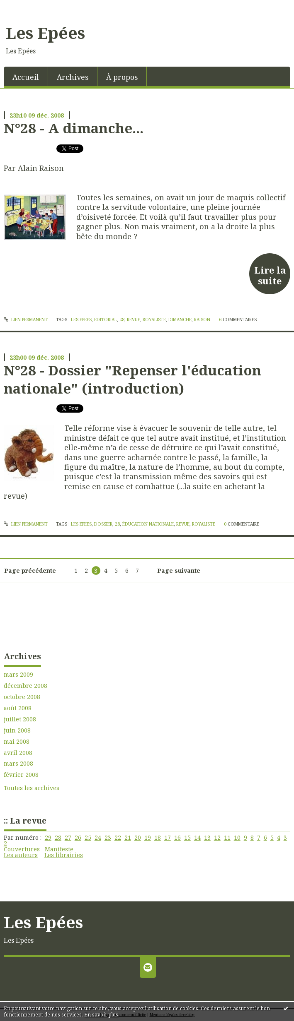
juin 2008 (17, 730)
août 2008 (18, 708)
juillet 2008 (20, 719)
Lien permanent (26, 319)
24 (98, 837)
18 (157, 837)
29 (48, 837)
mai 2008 (16, 741)
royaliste (154, 319)
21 (127, 837)
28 (58, 837)
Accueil (25, 77)
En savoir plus (101, 1014)
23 (107, 837)
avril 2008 (18, 753)
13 (207, 837)
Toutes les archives (31, 788)
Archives (72, 77)
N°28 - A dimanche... (73, 127)
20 (137, 837)
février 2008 (21, 774)
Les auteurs (21, 855)
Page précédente (30, 570)
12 (217, 837)
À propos (122, 77)
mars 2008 (18, 763)
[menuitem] (26, 76)
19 (147, 837)
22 (117, 837)
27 (68, 837)
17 (167, 837)
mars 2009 (18, 674)
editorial (105, 319)
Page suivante (178, 570)
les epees (81, 319)
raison (202, 319)
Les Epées (45, 32)
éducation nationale (148, 524)
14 (197, 837)
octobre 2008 (22, 697)
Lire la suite (270, 275)
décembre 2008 (25, 685)
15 (187, 837)
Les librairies (63, 855)
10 (237, 837)
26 (78, 837)
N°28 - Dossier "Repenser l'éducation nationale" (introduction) (132, 378)
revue (133, 319)
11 (227, 837)
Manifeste (58, 849)
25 (88, 837)
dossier (103, 524)
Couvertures (22, 849)
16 (177, 837)
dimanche (180, 319)
